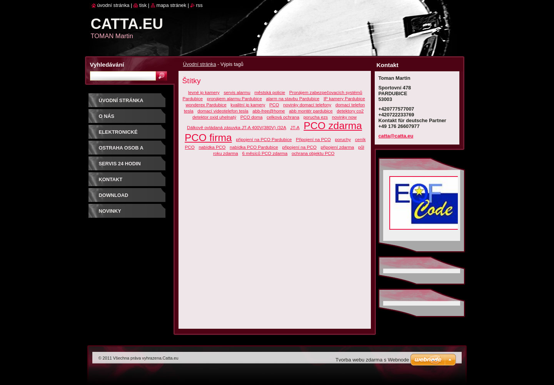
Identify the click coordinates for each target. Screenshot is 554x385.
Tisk (143, 5)
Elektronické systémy (118, 134)
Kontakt (111, 179)
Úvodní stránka (199, 64)
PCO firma (208, 137)
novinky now (344, 116)
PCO (274, 104)
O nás (107, 116)
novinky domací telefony (307, 104)
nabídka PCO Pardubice (254, 147)
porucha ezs (316, 116)
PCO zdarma (333, 125)
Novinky (110, 211)
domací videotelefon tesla (222, 110)
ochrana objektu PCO (313, 153)
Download (113, 195)
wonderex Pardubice (205, 104)
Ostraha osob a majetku (121, 150)
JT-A (295, 127)
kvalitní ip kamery (247, 104)
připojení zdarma (337, 147)
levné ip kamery (204, 92)
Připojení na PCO (313, 139)
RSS (199, 5)
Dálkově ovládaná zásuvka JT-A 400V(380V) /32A (236, 127)
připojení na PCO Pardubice (264, 139)
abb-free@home (268, 110)
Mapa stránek (172, 5)
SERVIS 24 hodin (120, 163)
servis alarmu (237, 92)
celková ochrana (283, 116)
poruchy (343, 139)
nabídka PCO (212, 147)
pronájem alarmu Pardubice (234, 98)
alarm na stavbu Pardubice (293, 98)
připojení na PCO (299, 147)
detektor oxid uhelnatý (214, 116)
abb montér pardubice (310, 110)
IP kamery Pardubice (344, 98)
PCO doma (251, 116)
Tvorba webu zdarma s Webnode (372, 360)
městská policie (269, 92)
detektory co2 (350, 110)
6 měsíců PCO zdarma (264, 153)
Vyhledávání (107, 64)
